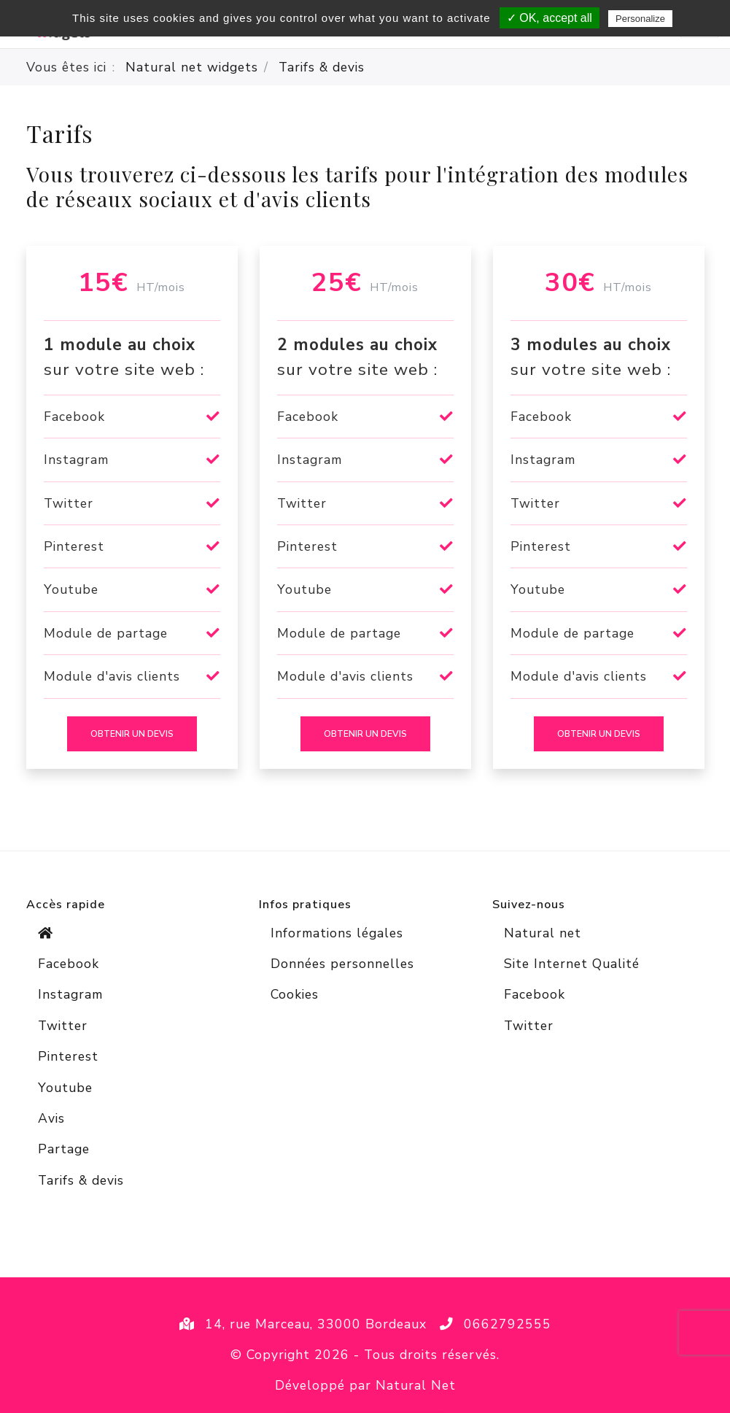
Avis (51, 1118)
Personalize (640, 18)
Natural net (542, 933)
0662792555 (507, 1324)
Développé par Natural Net (365, 1385)
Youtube (65, 1087)
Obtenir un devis (132, 734)
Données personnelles (342, 963)
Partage (64, 1149)
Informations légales (337, 933)
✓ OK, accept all (549, 18)
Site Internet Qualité (572, 963)
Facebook (68, 963)
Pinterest (68, 1056)
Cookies (295, 994)
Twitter (63, 1025)
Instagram (70, 994)
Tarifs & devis (81, 1180)
